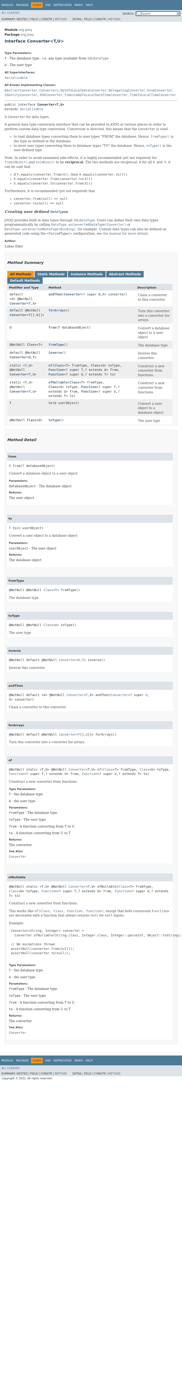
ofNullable (58, 382)
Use (48, 5)
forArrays (57, 310)
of (50, 365)
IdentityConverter (21, 95)
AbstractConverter (21, 90)
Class (31, 344)
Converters (48, 90)
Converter (18, 303)
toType (54, 420)
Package (22, 5)
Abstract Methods (125, 274)
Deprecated (62, 5)
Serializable (16, 78)
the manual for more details (125, 233)
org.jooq (25, 30)
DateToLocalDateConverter (83, 90)
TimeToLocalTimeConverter (153, 95)
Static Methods (51, 274)
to (50, 403)
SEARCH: (128, 13)
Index (78, 5)
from (52, 327)
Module (7, 5)
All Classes (10, 12)
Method (61, 19)
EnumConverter (159, 90)
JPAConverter (50, 95)
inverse (55, 352)
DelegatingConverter (127, 90)
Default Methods (25, 280)
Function (56, 370)
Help (89, 5)
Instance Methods (87, 274)
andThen (55, 294)
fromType (56, 344)
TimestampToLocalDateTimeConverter (96, 95)
